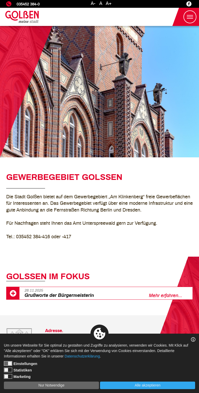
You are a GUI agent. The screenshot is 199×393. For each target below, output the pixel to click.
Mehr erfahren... (165, 295)
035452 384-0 (28, 4)
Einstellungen (20, 363)
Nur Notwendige (51, 385)
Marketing (17, 376)
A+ (109, 3)
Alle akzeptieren (148, 385)
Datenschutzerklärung (82, 356)
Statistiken (18, 370)
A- (93, 3)
